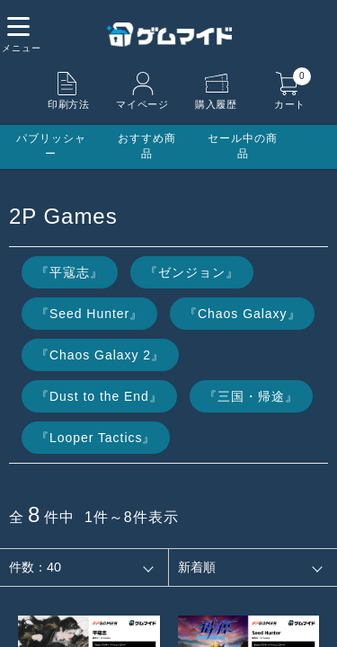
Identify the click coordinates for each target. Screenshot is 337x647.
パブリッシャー (51, 146)
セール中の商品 (243, 146)
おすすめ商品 (147, 146)
